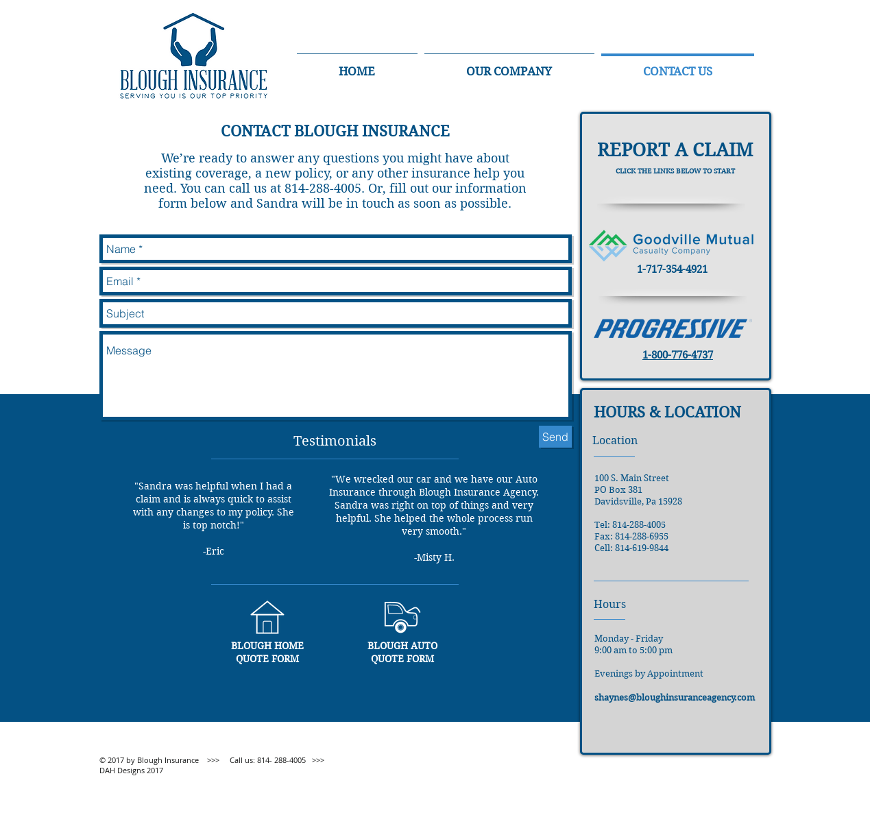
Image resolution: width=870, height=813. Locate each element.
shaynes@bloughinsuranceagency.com (674, 697)
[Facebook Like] (671, 789)
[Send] (555, 437)
